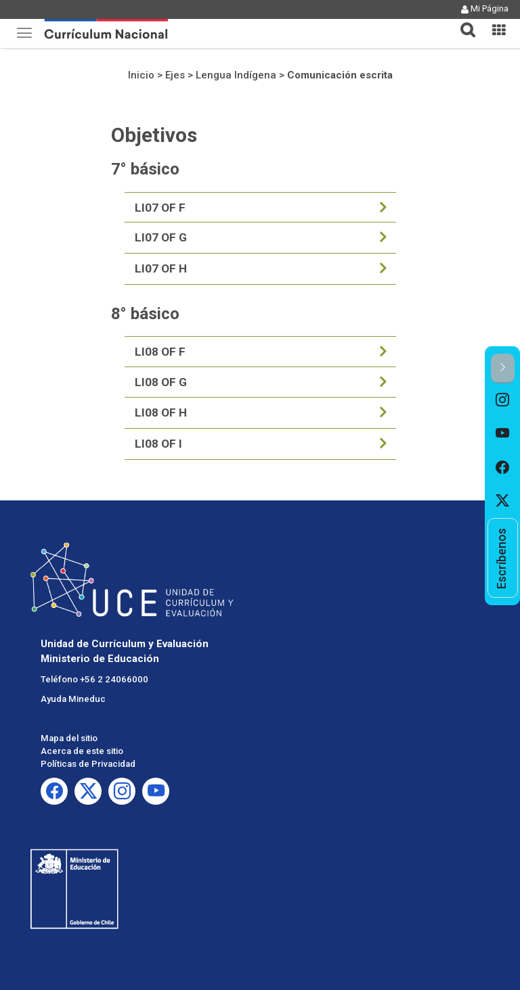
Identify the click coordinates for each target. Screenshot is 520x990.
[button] (462, 21)
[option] (503, 400)
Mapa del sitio (69, 738)
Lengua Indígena (236, 75)
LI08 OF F (160, 351)
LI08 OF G (161, 382)
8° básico (145, 313)
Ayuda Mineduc (73, 699)
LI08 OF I (158, 443)
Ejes (175, 75)
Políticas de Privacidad (88, 764)
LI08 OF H (161, 412)
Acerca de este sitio (82, 751)
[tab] (462, 22)
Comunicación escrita (340, 75)
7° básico (145, 169)
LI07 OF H (161, 268)
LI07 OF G (161, 237)
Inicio (141, 75)
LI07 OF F (160, 207)
